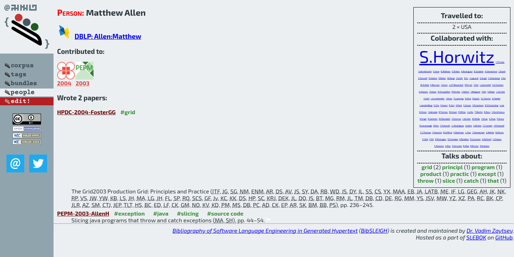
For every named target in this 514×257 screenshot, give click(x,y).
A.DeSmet (486, 139)
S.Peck (468, 98)
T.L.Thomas (425, 132)
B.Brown (474, 146)
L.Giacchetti (485, 85)
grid (427, 166)
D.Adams (433, 78)
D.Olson (423, 112)
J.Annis (444, 85)
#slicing (187, 213)
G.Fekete (496, 98)
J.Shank (501, 71)
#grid (127, 112)
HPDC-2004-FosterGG (86, 112)
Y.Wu (484, 91)
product (430, 173)
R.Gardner (433, 118)
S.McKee (477, 125)
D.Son (452, 105)
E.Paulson (439, 146)
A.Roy (447, 146)
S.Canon (467, 105)
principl (452, 166)
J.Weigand (475, 91)
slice (449, 180)
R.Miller (462, 112)
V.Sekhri (465, 91)
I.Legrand (473, 78)
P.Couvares (475, 139)
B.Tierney (443, 112)
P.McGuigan (440, 139)
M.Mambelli (444, 118)
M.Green (453, 112)
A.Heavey (423, 91)
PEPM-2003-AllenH (83, 213)
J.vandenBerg (425, 105)
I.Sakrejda (432, 112)
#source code (225, 213)
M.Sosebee (453, 139)
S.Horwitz (457, 56)
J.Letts (470, 112)
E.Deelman (459, 132)
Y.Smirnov (456, 118)
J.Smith (459, 78)
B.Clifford (447, 132)
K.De (431, 139)
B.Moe (466, 146)
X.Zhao (492, 118)
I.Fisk (476, 85)
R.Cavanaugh (425, 125)
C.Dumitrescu (498, 112)
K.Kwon (444, 105)
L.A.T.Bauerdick (456, 85)
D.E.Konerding (491, 105)
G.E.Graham (497, 85)
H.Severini (437, 132)
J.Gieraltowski (425, 71)
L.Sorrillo (500, 91)
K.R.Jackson (477, 105)
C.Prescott (445, 125)
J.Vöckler (467, 118)
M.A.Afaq (424, 85)
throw (425, 180)
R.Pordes (456, 91)
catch (471, 180)
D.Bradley (464, 139)
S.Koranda (457, 146)
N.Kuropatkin (444, 91)
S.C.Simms (486, 98)
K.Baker (491, 91)
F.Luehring (459, 98)
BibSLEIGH (374, 230)
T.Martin (479, 112)
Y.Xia (503, 78)
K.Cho (436, 105)
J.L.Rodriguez (457, 125)
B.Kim (436, 125)
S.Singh (483, 78)
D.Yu (466, 78)
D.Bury (487, 112)
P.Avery (500, 118)
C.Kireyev (497, 139)
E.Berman (435, 85)
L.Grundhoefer (438, 98)
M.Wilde (476, 118)
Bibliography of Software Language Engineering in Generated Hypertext (265, 230)
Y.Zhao (484, 118)
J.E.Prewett (499, 125)
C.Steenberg (494, 78)
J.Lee (502, 105)
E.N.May (456, 71)
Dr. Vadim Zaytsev (490, 230)
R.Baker (442, 78)
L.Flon (468, 132)
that (493, 180)
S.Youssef (422, 78)
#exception (129, 213)
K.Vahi (425, 139)
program (483, 166)
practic (459, 173)
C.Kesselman (478, 132)
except (487, 173)
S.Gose (436, 71)
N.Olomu (499, 132)
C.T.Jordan (487, 125)
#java (160, 213)
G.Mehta (490, 132)
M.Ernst (468, 85)
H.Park (459, 105)
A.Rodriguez (467, 71)
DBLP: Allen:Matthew (108, 36)
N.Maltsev (446, 71)
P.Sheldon (484, 146)
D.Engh (423, 118)
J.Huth (426, 98)
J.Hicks (449, 98)
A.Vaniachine (491, 71)
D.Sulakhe (479, 71)
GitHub (504, 237)
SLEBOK (476, 237)
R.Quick (475, 98)
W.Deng (451, 78)
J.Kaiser (432, 91)
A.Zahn (468, 125)
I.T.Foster (500, 62)
